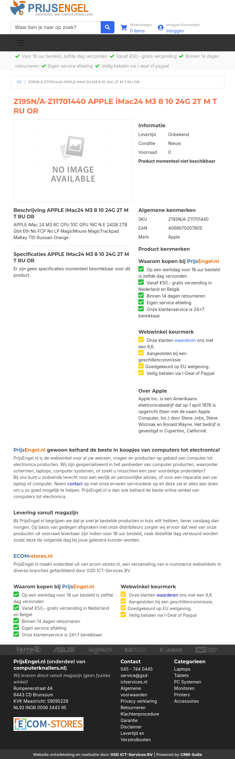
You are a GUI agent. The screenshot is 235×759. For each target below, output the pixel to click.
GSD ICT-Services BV (131, 754)
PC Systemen (187, 681)
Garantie (129, 720)
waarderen (185, 340)
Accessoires (186, 701)
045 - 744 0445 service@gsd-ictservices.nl (137, 675)
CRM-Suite (191, 754)
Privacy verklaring (139, 701)
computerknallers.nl (39, 668)
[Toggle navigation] (20, 43)
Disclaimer (131, 726)
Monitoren (184, 688)
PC (19, 82)
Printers (182, 694)
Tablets (181, 675)
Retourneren (133, 707)
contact (75, 483)
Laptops (182, 669)
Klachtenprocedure (140, 713)
